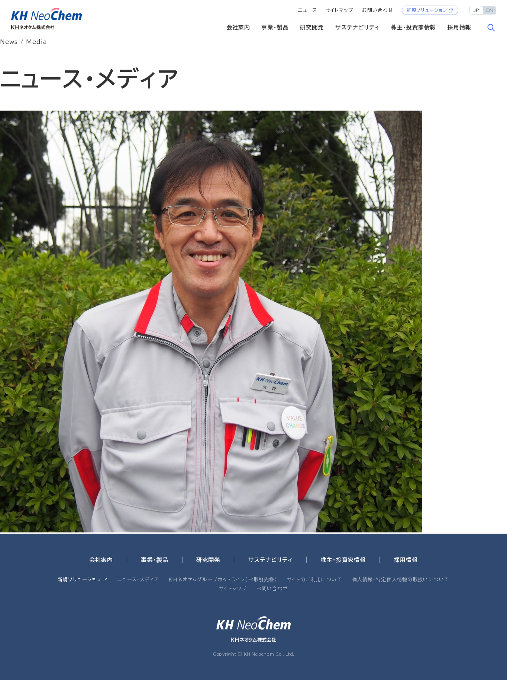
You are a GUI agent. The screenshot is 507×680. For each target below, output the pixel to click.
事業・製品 (275, 27)
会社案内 (238, 27)
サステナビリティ (357, 27)
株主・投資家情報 (413, 27)
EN (489, 10)
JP (476, 10)
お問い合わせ (378, 10)
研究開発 (312, 27)
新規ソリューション (427, 10)
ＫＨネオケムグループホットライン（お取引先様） (223, 579)
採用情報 (460, 27)
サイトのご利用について (314, 579)
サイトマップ (339, 10)
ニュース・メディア (138, 579)
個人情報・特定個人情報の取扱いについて (400, 579)
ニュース (307, 10)
